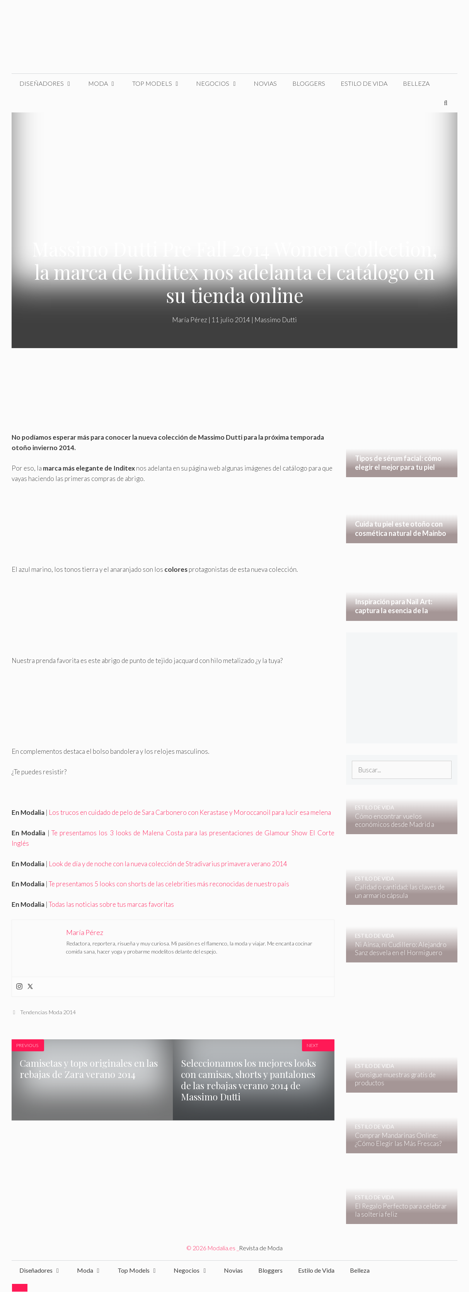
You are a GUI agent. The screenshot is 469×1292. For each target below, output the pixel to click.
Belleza (416, 83)
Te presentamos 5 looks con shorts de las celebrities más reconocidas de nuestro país (169, 884)
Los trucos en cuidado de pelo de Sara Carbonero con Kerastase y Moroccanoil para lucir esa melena (190, 812)
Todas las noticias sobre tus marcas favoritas (111, 904)
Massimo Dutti (275, 320)
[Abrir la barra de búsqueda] (445, 102)
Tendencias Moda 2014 (48, 1012)
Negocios (221, 83)
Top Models (160, 83)
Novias (265, 83)
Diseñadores (49, 83)
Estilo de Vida (364, 83)
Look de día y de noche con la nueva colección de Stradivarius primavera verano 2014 (168, 864)
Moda (106, 83)
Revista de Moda (261, 1247)
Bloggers (308, 83)
